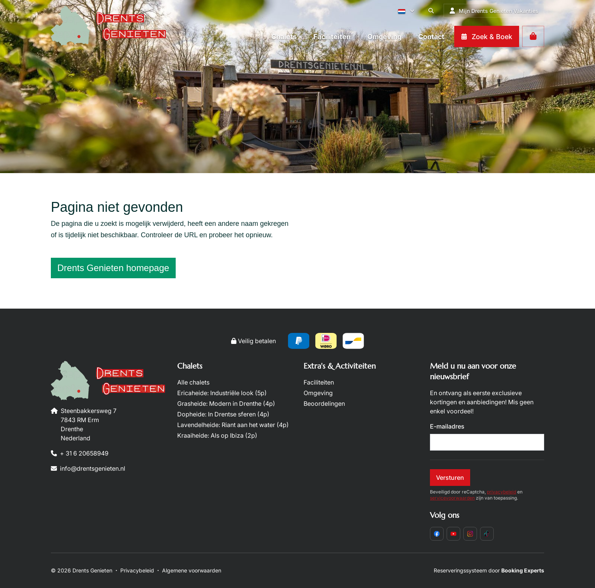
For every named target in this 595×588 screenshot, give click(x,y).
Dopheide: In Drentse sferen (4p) (223, 414)
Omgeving (318, 393)
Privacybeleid (137, 570)
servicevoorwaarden (452, 498)
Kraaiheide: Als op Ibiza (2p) (217, 435)
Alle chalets (193, 382)
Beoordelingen (324, 403)
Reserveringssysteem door (489, 570)
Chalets (189, 366)
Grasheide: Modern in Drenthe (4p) (226, 403)
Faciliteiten (319, 382)
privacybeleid (501, 492)
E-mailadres (447, 426)
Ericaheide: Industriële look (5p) (222, 393)
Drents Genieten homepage (113, 268)
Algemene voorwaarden (191, 570)
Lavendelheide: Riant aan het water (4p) (233, 425)
